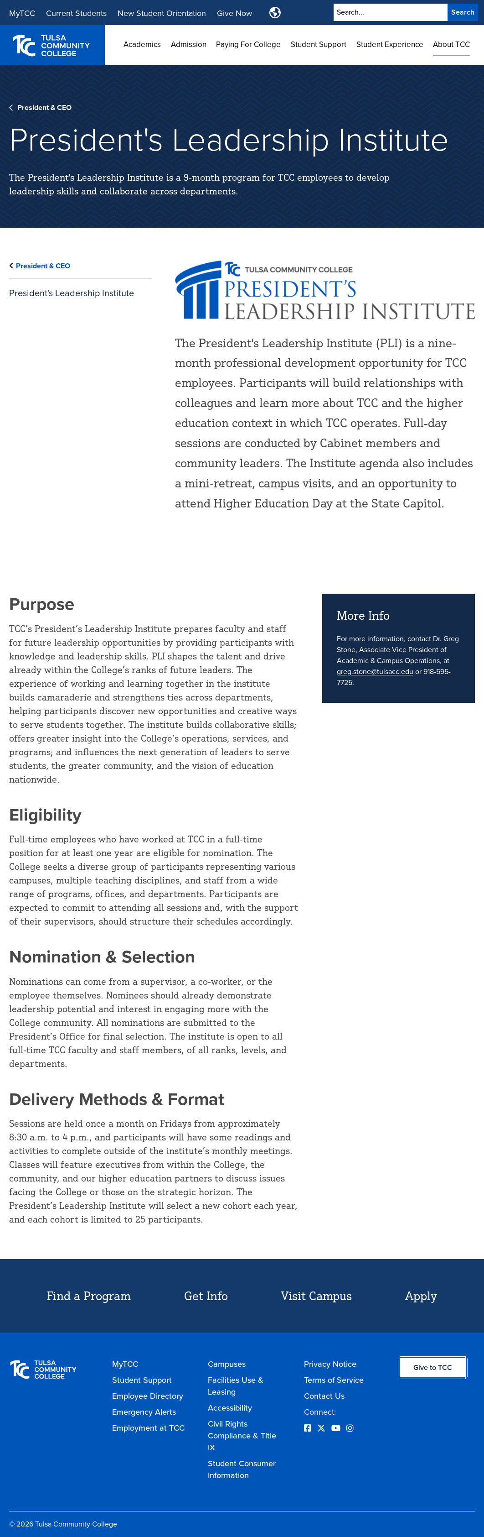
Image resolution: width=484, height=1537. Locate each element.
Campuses (227, 1364)
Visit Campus (316, 1295)
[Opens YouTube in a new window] (335, 1428)
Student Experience (389, 44)
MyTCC (22, 13)
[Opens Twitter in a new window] (321, 1428)
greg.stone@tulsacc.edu (375, 671)
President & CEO (44, 107)
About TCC (451, 44)
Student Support (318, 44)
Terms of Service (334, 1380)
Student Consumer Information (242, 1469)
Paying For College (248, 44)
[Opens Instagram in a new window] (350, 1428)
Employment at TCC (148, 1428)
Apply (421, 1295)
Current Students (76, 13)
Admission (188, 44)
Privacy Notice (330, 1364)
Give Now (234, 13)
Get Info (206, 1295)
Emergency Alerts (144, 1412)
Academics (142, 44)
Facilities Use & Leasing (235, 1386)
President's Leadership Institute (71, 293)
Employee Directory (147, 1396)
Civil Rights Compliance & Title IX (242, 1435)
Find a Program (89, 1295)
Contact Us (324, 1396)
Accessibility (230, 1408)
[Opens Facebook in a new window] (307, 1428)
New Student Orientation (162, 13)
